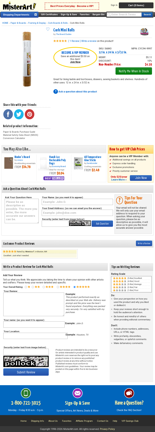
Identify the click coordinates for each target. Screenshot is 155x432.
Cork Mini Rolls (64, 30)
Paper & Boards (18, 23)
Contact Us (102, 421)
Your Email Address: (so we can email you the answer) (72, 208)
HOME (5, 23)
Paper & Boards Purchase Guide (19, 132)
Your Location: (11, 331)
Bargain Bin (98, 14)
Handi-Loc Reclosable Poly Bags (57, 160)
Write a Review (144, 243)
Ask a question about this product (78, 91)
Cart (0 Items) (136, 5)
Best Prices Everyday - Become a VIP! (71, 6)
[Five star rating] (74, 287)
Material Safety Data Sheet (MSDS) (20, 135)
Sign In (114, 5)
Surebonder (92, 163)
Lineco (20, 160)
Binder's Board (22, 157)
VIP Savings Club (130, 421)
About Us (53, 421)
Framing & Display (37, 23)
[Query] (124, 14)
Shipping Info (37, 421)
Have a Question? (129, 403)
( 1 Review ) (74, 41)
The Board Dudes (63, 34)
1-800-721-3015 (26, 403)
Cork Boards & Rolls (58, 23)
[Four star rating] (58, 287)
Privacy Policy (107, 429)
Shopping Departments (16, 14)
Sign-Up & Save (69, 14)
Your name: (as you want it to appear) (23, 320)
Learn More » (119, 179)
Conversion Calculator (14, 138)
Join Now (75, 62)
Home (23, 421)
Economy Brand (59, 166)
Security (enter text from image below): (63, 219)
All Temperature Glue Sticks (92, 159)
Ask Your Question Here (18, 197)
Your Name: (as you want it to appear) (62, 197)
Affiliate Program (84, 421)
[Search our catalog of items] (147, 14)
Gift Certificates (49, 14)
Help (115, 421)
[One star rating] (26, 287)
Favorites (85, 14)
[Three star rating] (44, 287)
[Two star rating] (33, 287)
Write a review (88, 41)
